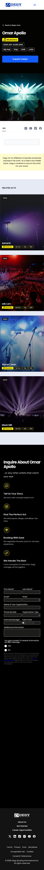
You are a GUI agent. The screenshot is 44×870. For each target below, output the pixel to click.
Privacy (17, 847)
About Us (22, 822)
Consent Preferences (22, 856)
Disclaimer (32, 847)
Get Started (22, 826)
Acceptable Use (18, 851)
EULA (24, 847)
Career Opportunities (22, 830)
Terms (9, 847)
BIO (4, 128)
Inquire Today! (20, 59)
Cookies (29, 851)
